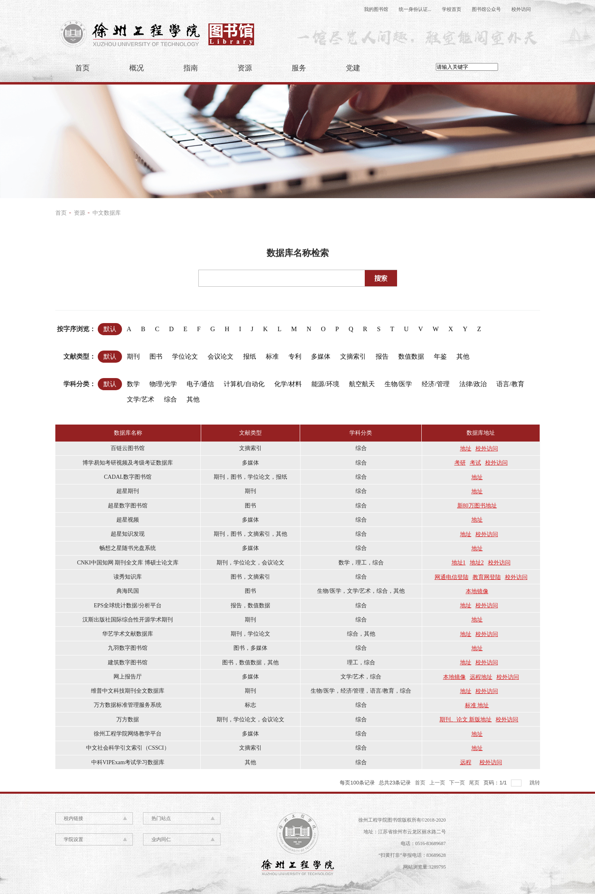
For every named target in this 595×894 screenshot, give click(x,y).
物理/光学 (165, 382)
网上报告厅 (128, 677)
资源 (245, 68)
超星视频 (127, 520)
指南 (190, 68)
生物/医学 (400, 382)
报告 (384, 355)
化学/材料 (289, 382)
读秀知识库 (128, 577)
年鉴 (442, 355)
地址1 (459, 563)
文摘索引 (355, 355)
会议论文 (222, 355)
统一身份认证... (415, 9)
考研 (460, 463)
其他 (464, 355)
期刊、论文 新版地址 (465, 719)
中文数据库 (107, 213)
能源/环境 (327, 382)
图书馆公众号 (486, 9)
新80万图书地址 (477, 506)
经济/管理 (437, 382)
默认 (109, 328)
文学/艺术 (142, 398)
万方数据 (127, 719)
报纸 (251, 355)
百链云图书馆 (128, 448)
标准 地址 (477, 705)
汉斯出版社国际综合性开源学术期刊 (127, 620)
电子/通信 (202, 382)
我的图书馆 (376, 9)
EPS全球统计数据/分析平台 (128, 605)
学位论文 (187, 355)
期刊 (135, 355)
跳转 (535, 783)
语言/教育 (512, 382)
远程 (465, 762)
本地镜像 (477, 591)
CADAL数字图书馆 (127, 477)
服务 (299, 68)
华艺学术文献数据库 (127, 634)
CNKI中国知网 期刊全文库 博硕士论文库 (128, 563)
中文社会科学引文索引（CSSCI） (128, 748)
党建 (353, 68)
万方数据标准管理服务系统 (128, 705)
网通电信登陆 (452, 577)
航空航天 (363, 382)
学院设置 (73, 839)
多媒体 (322, 355)
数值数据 (413, 355)
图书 (157, 355)
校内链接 (73, 818)
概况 (136, 68)
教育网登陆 (487, 577)
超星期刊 (127, 491)
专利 (296, 355)
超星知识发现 (128, 534)
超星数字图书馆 (127, 506)
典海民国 (127, 591)
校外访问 (521, 9)
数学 (135, 382)
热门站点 (161, 818)
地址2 (477, 563)
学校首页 (451, 9)
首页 (82, 68)
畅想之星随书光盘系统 (127, 548)
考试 (475, 463)
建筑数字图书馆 (127, 662)
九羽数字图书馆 (127, 648)
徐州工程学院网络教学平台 (128, 734)
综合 (172, 398)
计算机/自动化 (246, 382)
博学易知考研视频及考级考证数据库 (127, 463)
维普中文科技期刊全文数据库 (127, 691)
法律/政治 (474, 382)
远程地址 (481, 677)
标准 (274, 355)
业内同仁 (161, 839)
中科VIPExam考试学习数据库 (127, 762)
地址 (465, 449)
